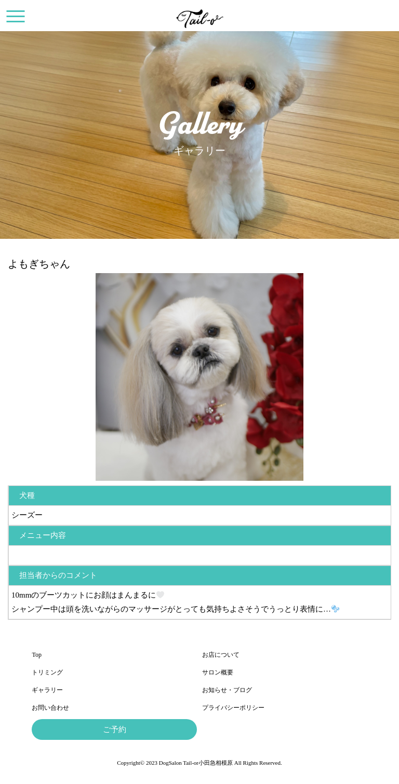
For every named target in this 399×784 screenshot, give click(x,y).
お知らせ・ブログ (227, 690)
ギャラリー (47, 690)
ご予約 (114, 729)
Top (37, 654)
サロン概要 (217, 672)
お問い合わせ (50, 707)
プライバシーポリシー (233, 707)
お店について (221, 654)
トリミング (47, 672)
